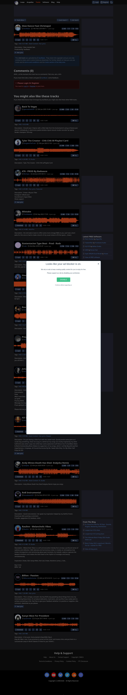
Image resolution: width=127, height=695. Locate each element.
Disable (63, 280)
